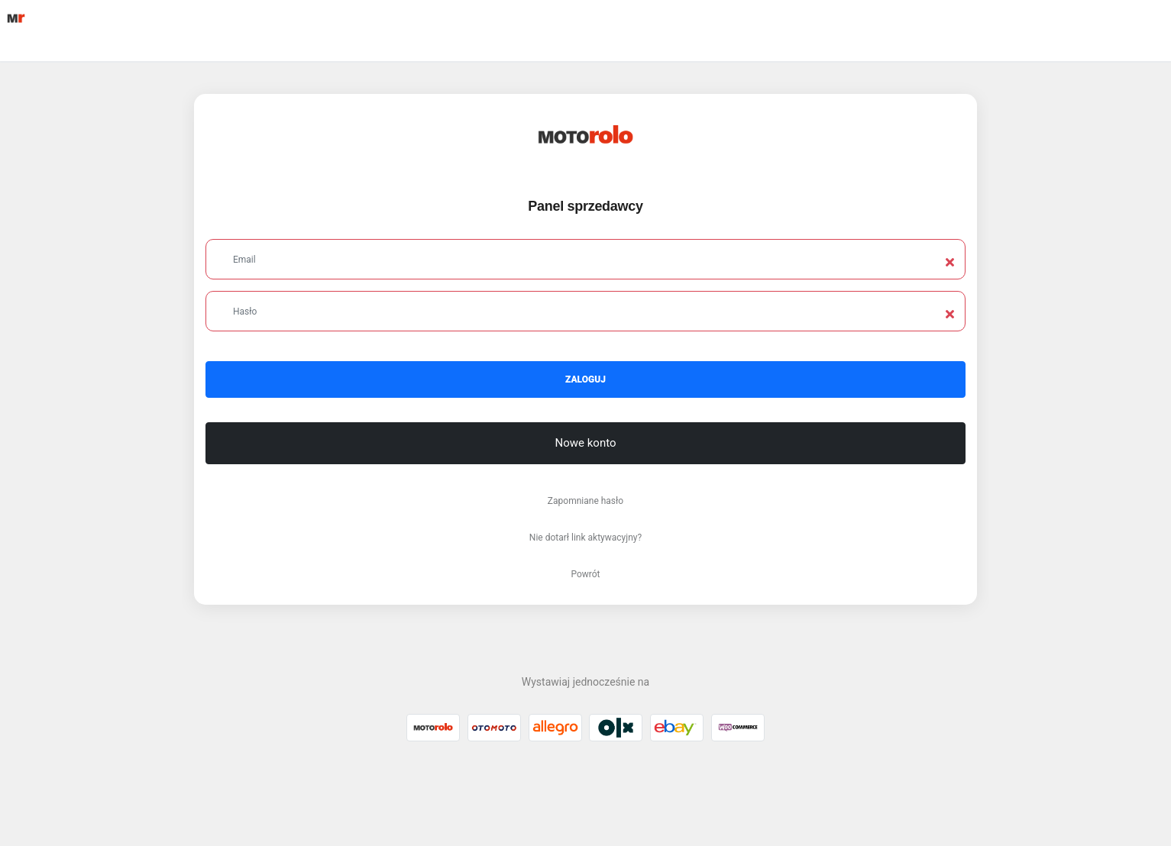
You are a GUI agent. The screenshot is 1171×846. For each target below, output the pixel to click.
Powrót (585, 574)
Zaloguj (585, 379)
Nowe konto (585, 443)
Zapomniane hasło (585, 501)
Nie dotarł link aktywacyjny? (585, 537)
